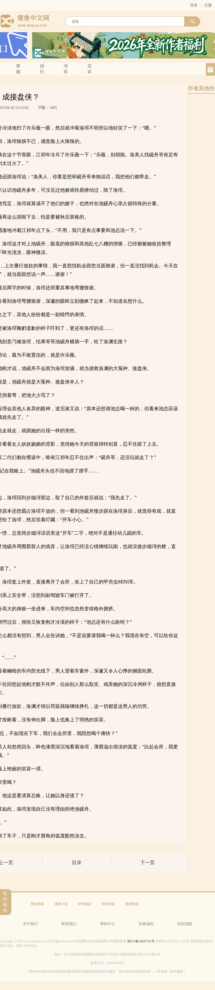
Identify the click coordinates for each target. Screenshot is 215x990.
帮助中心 (107, 924)
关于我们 (30, 924)
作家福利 (146, 924)
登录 (194, 5)
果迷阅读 (131, 904)
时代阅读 (84, 904)
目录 (76, 862)
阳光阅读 (37, 904)
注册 (208, 5)
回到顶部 (184, 924)
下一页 (147, 862)
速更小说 (61, 904)
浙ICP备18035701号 (141, 941)
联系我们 (68, 924)
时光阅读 (108, 904)
